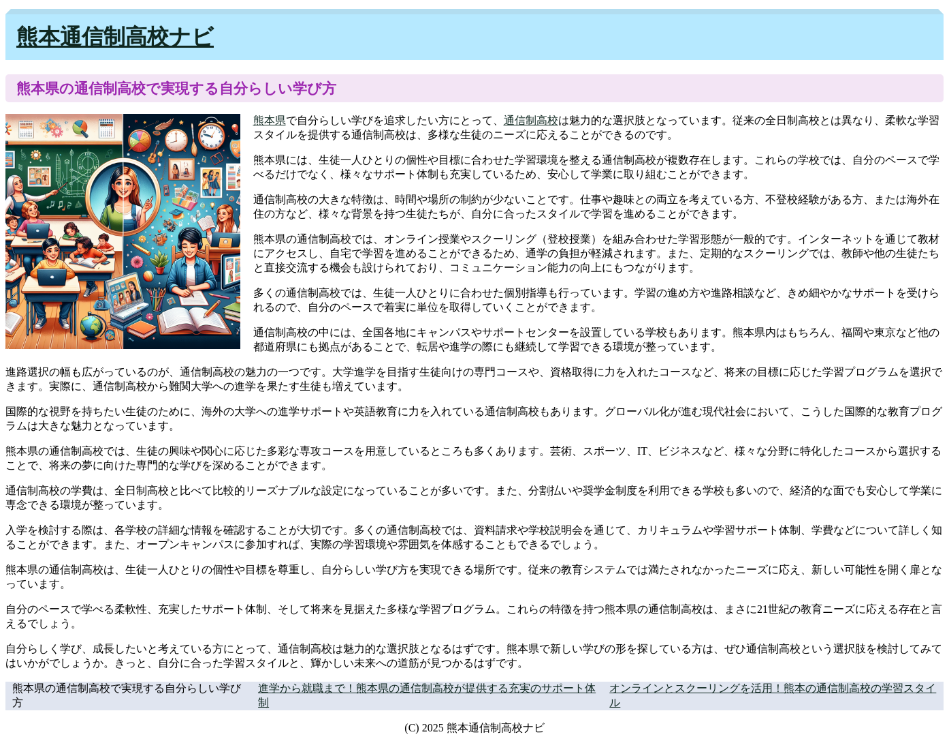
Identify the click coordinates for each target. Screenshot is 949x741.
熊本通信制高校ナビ (115, 37)
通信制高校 (531, 120)
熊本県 (269, 120)
